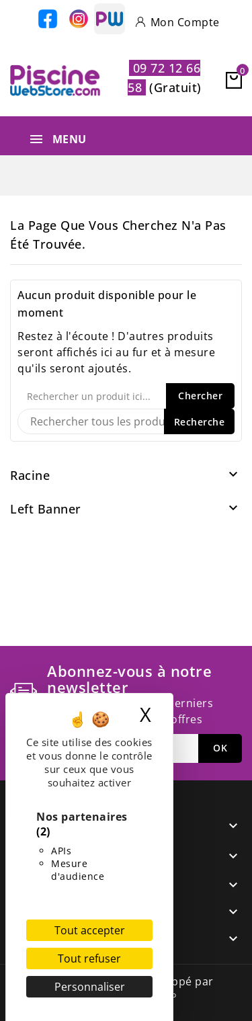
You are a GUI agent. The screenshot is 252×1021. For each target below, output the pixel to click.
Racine (30, 475)
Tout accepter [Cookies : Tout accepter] (89, 930)
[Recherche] (126, 421)
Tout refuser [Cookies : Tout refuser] (89, 958)
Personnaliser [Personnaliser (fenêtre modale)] (89, 986)
